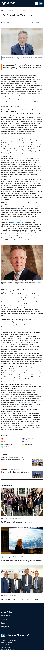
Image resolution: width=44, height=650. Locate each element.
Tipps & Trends (27, 439)
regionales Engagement (27, 402)
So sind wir (4, 619)
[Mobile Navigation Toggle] (41, 3)
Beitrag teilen (36, 22)
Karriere (4, 11)
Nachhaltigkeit (6, 444)
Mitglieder (5, 447)
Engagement (27, 444)
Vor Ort (11, 22)
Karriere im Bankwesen (17, 222)
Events (4, 439)
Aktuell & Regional (6, 612)
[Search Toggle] (36, 3)
